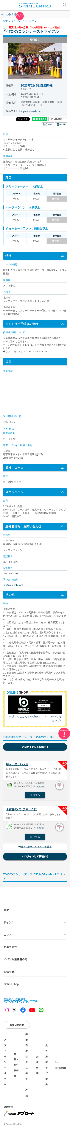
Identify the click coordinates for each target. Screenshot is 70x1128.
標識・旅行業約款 (16, 1065)
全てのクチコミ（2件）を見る (35, 846)
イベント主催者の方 (15, 959)
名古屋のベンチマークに (21, 809)
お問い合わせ (17, 1025)
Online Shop (11, 984)
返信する (35, 795)
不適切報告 (40, 786)
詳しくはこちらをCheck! (26, 716)
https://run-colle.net (31, 111)
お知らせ (9, 972)
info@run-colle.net (13, 585)
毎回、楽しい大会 (17, 764)
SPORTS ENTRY (35, 5)
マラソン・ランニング (22, 21)
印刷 (61, 124)
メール (48, 124)
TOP (5, 21)
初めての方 (10, 947)
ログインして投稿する (35, 747)
